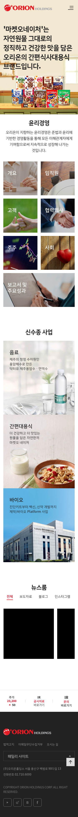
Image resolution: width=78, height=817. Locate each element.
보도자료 (26, 596)
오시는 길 (52, 744)
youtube (7, 802)
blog (27, 802)
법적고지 (8, 744)
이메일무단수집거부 (30, 744)
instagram (17, 802)
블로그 (43, 596)
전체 (10, 596)
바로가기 (39, 702)
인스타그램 (62, 596)
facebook (37, 802)
